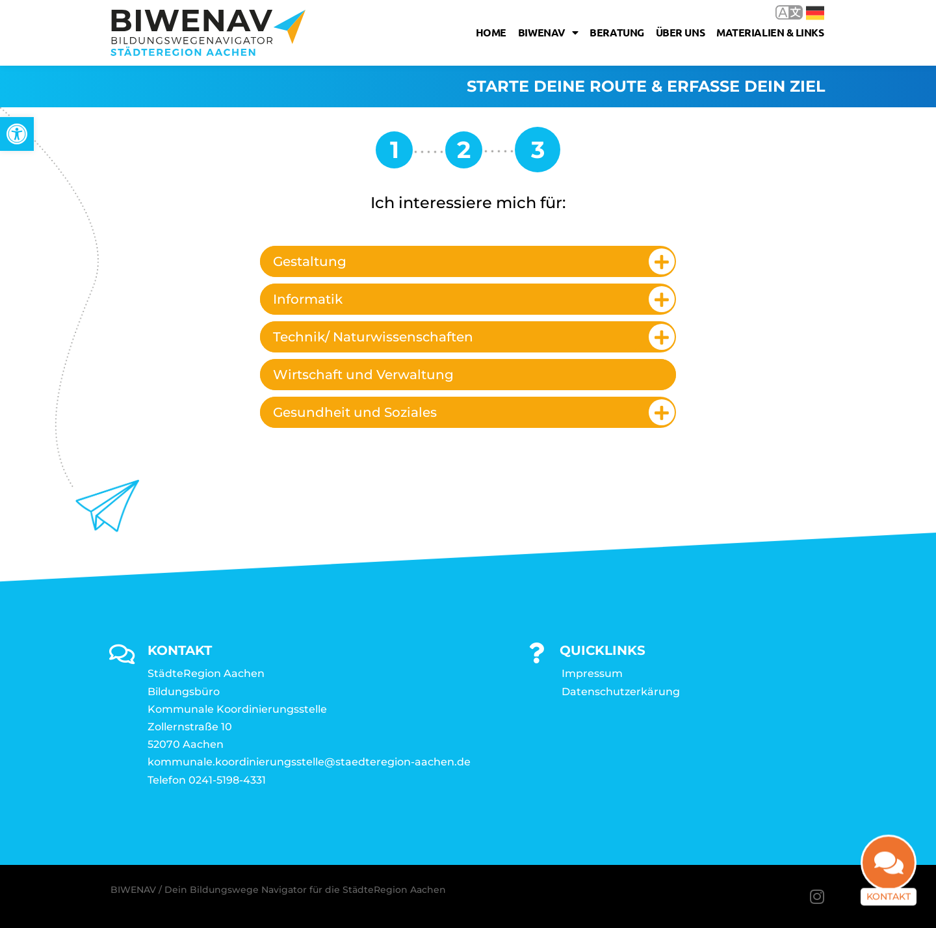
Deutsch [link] (815, 13)
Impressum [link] (592, 673)
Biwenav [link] (548, 32)
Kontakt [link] (888, 904)
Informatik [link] (308, 299)
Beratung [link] (617, 32)
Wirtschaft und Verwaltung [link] (363, 374)
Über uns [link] (680, 32)
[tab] (468, 261)
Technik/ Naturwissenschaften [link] (373, 337)
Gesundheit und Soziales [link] (355, 412)
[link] (17, 134)
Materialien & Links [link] (770, 32)
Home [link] (491, 32)
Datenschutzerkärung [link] (621, 691)
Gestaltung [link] (309, 261)
